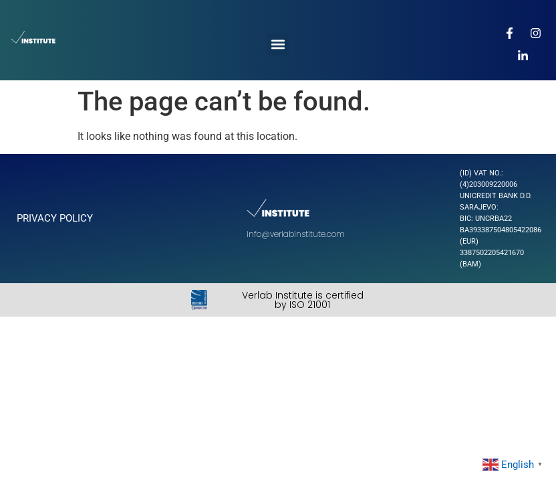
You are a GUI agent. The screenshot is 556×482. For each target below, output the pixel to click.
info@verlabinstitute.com (296, 234)
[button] (278, 44)
